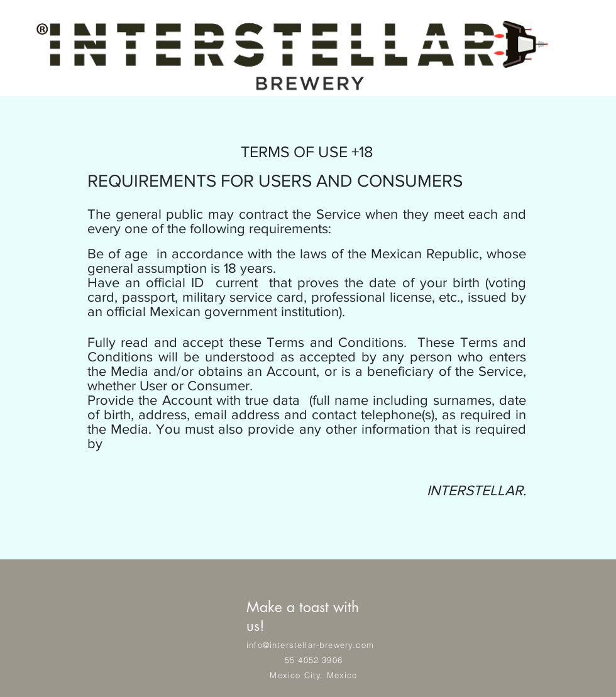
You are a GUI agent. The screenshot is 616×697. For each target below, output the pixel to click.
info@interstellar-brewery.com (310, 645)
